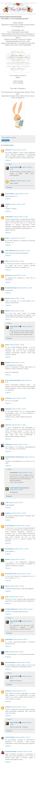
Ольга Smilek (9, 193)
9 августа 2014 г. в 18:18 (23, 737)
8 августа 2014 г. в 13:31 (19, 275)
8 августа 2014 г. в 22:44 (16, 596)
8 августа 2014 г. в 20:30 (17, 586)
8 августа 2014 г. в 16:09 (18, 513)
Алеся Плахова (10, 737)
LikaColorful (9, 216)
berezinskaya (9, 549)
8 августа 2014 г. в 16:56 (22, 525)
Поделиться (5, 140)
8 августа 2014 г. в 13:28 (16, 261)
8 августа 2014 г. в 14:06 (17, 344)
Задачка (7, 204)
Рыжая (7, 362)
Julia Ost (8, 425)
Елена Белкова (10, 525)
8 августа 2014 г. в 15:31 (20, 444)
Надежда (8, 409)
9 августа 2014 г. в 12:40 (19, 691)
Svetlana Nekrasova (11, 609)
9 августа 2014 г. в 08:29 (23, 662)
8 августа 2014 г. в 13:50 (17, 298)
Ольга (7, 586)
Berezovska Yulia (10, 573)
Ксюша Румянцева (11, 288)
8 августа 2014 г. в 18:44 (17, 559)
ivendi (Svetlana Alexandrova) (14, 457)
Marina (7, 311)
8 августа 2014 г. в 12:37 (21, 193)
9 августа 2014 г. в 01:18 (25, 609)
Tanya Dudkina (14, 167)
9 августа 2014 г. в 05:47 (20, 639)
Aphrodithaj (9, 639)
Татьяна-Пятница (10, 751)
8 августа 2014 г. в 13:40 (25, 288)
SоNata (7, 559)
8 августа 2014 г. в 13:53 (17, 311)
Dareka (7, 298)
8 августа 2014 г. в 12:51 (18, 204)
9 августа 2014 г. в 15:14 (19, 707)
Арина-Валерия (10, 662)
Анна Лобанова (10, 250)
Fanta (7, 651)
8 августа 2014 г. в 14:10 (17, 362)
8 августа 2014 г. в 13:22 (23, 250)
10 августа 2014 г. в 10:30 (24, 751)
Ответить (8, 160)
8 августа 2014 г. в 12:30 (23, 180)
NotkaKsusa (9, 444)
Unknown (8, 150)
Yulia (6, 502)
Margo (7, 344)
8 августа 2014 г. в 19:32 (23, 573)
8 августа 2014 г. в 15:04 (18, 409)
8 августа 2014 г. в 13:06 (20, 216)
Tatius (7, 261)
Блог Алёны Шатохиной (13, 380)
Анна (6, 596)
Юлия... (7, 238)
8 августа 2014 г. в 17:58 (21, 549)
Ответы (9, 164)
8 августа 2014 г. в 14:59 (19, 398)
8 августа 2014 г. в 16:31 (25, 472)
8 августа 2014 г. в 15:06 (18, 425)
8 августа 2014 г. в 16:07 (16, 502)
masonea (8, 513)
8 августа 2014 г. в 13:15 (18, 238)
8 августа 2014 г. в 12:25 (19, 150)
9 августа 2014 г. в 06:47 (16, 651)
